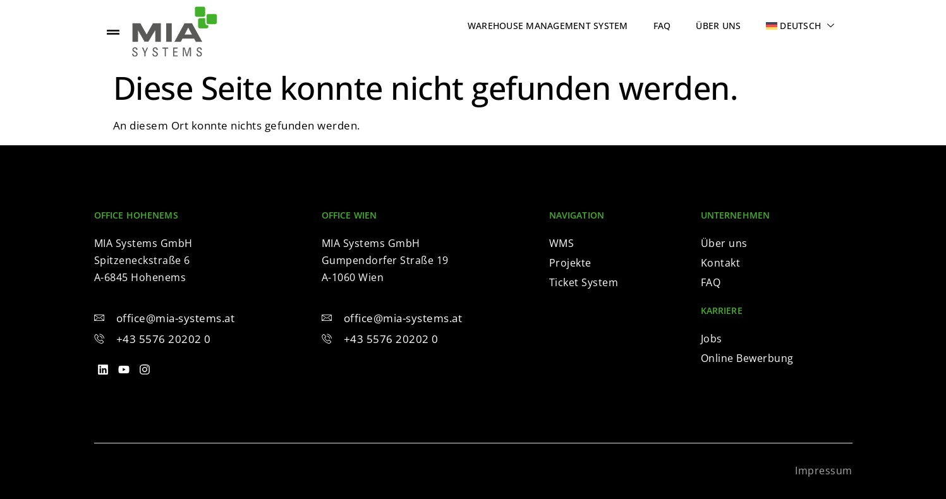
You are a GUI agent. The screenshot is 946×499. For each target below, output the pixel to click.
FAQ (662, 26)
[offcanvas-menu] (113, 32)
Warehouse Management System (548, 26)
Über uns (718, 26)
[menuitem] (800, 25)
